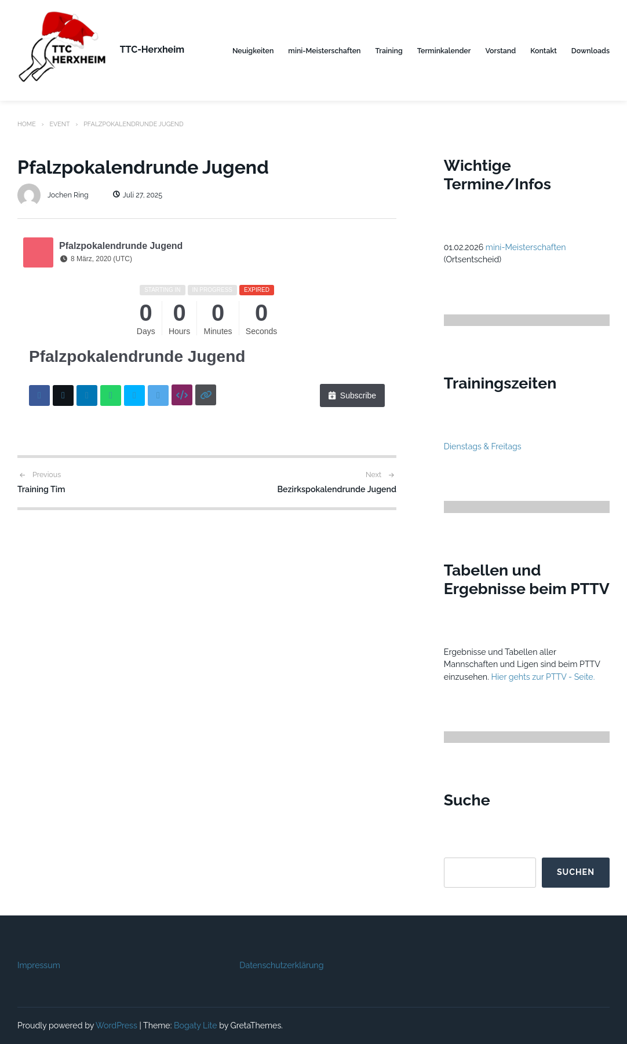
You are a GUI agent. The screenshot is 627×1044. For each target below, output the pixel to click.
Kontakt (543, 50)
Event (59, 123)
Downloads (590, 50)
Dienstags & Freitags (483, 446)
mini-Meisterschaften (324, 50)
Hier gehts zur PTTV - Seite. (543, 677)
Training (389, 50)
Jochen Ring (53, 195)
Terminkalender (444, 50)
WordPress (116, 1025)
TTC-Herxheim (152, 49)
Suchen (576, 872)
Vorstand (500, 50)
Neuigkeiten (253, 50)
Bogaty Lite (195, 1025)
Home (26, 123)
